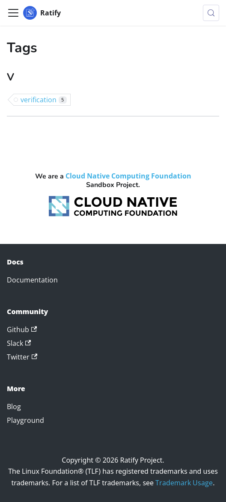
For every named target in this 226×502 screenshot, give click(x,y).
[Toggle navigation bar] (13, 12)
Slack (19, 343)
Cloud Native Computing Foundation (128, 176)
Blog (14, 406)
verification (44, 99)
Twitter (22, 357)
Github (22, 329)
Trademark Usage (184, 482)
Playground (25, 420)
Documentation (32, 280)
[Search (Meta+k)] (211, 13)
